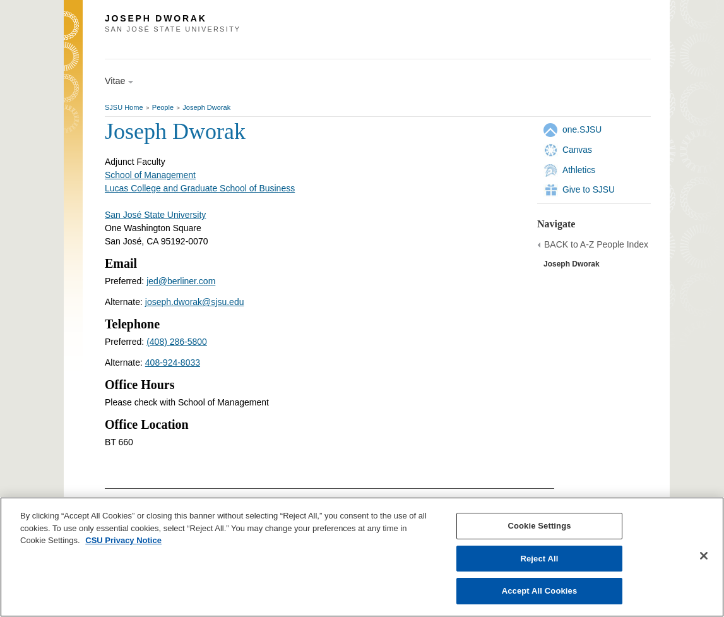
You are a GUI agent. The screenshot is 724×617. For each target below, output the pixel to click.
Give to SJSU (588, 189)
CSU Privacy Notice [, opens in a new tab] (123, 540)
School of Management (150, 175)
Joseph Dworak (206, 107)
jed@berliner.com (180, 281)
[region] (362, 557)
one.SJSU (582, 129)
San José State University (155, 215)
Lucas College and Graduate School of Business (200, 188)
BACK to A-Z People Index (596, 244)
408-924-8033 (172, 362)
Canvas (577, 150)
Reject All (539, 558)
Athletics (578, 170)
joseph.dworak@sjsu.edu (194, 302)
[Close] (704, 556)
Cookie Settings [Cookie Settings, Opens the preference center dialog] (539, 525)
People (163, 107)
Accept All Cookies (540, 591)
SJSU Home (124, 107)
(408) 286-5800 (176, 342)
